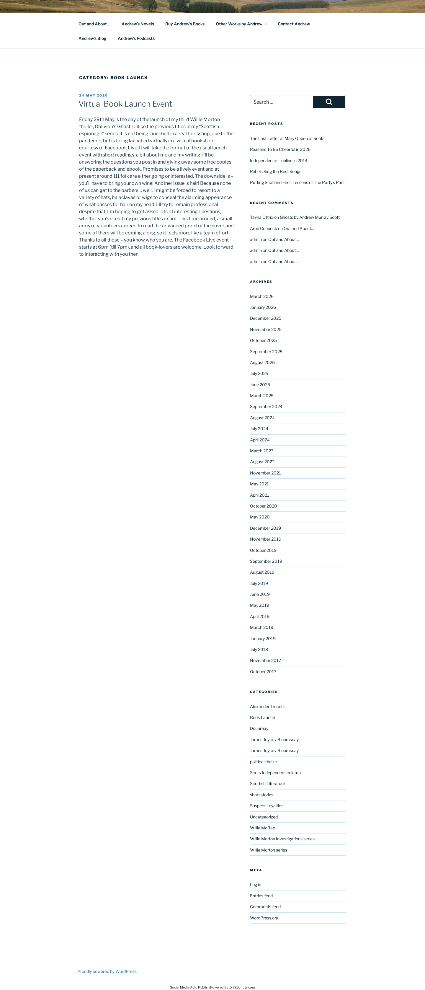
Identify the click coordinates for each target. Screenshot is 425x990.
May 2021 (259, 483)
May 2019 (259, 605)
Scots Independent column (275, 772)
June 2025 (260, 384)
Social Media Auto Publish (190, 987)
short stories (261, 794)
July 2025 (259, 373)
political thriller (263, 761)
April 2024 (260, 439)
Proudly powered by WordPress (107, 971)
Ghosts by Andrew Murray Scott (310, 217)
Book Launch (262, 717)
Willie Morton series (268, 849)
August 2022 (262, 461)
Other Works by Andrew (242, 23)
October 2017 (263, 671)
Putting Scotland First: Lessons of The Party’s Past (297, 182)
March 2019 (261, 627)
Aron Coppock (263, 228)
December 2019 (265, 528)
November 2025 (266, 329)
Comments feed (265, 906)
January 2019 (263, 638)
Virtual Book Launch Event (125, 103)
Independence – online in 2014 (279, 160)
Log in (255, 884)
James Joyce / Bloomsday (274, 739)
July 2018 (259, 649)
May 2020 (260, 516)
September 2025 (266, 351)
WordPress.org (264, 917)
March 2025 (262, 395)
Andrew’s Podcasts (136, 38)
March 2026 (262, 296)
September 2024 (266, 406)
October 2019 (263, 550)
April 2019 (259, 616)
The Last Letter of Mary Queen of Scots (287, 138)
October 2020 (263, 505)
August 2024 (262, 417)
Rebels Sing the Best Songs (275, 171)
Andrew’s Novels (138, 23)
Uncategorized (264, 816)
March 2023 (262, 450)
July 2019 (259, 583)
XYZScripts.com (242, 987)
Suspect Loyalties (266, 805)
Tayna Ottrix (261, 217)
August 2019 (262, 572)
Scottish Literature (267, 783)
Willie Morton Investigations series (282, 838)
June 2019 (260, 594)
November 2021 (265, 472)
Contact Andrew (294, 23)
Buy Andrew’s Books (185, 23)
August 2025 (262, 362)
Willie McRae (262, 827)
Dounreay (259, 728)
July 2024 (259, 428)
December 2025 (265, 318)
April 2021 (259, 495)
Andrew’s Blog (93, 38)
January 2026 (263, 307)
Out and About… (94, 23)
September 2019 (266, 561)
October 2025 (263, 340)
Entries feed (261, 895)
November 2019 (265, 539)
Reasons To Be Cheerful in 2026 (280, 149)
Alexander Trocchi (267, 706)
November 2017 (265, 660)
